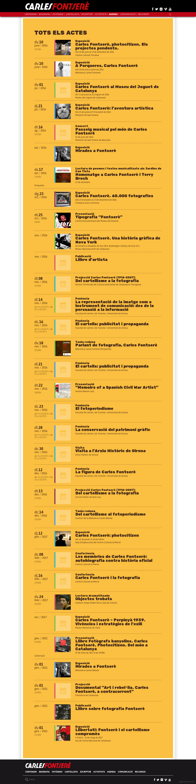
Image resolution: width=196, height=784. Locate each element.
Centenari (30, 14)
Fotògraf (57, 14)
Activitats (100, 14)
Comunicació (127, 14)
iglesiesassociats (186, 781)
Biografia (44, 14)
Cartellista (72, 14)
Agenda (113, 14)
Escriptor (86, 14)
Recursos (143, 14)
